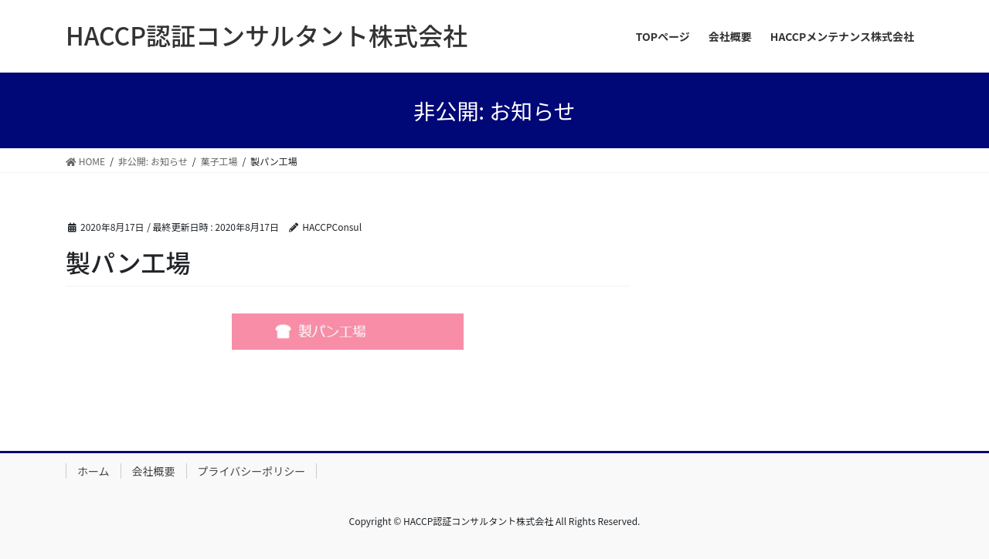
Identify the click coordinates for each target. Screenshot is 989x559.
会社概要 (153, 471)
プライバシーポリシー (252, 471)
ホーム (93, 471)
